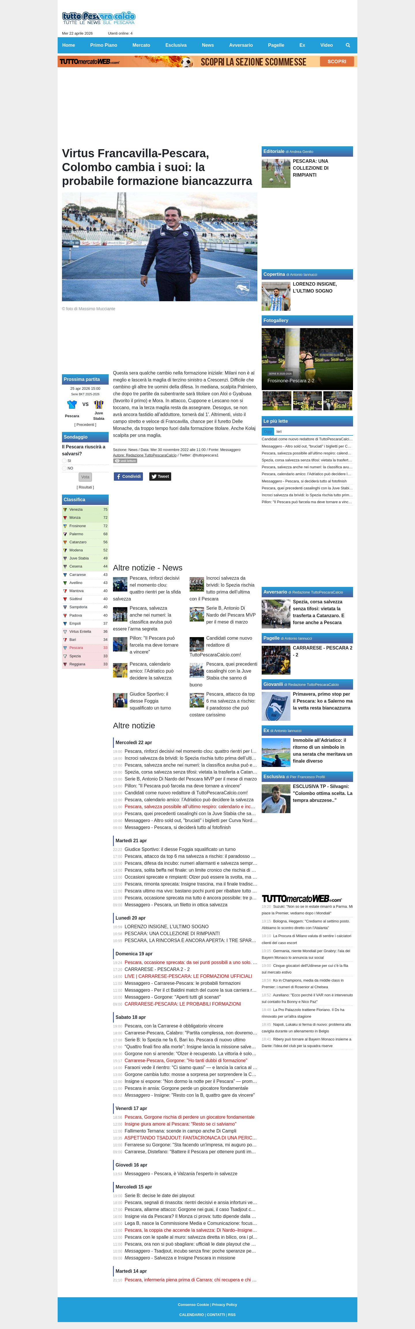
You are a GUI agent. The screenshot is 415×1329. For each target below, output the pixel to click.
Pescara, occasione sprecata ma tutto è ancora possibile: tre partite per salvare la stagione (217, 897)
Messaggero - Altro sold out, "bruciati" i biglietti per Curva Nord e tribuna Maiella (206, 820)
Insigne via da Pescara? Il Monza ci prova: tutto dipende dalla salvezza (197, 1216)
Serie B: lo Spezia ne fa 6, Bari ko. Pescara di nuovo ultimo (185, 1039)
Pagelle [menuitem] (276, 45)
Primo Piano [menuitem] (103, 45)
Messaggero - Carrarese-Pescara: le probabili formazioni (183, 983)
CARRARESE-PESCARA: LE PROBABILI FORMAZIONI (183, 1004)
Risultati (85, 487)
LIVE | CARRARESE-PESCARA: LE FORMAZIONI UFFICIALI (188, 976)
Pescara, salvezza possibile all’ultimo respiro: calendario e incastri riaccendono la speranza (218, 806)
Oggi (268, 431)
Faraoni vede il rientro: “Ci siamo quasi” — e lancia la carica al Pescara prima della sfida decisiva (224, 1067)
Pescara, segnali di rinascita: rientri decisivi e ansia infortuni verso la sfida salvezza (209, 1202)
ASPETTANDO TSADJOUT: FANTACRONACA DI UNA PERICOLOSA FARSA (204, 1137)
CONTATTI (216, 1315)
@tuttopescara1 (206, 455)
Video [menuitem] (326, 45)
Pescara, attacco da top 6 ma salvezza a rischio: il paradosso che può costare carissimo (215, 856)
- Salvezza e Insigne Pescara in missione (180, 1257)
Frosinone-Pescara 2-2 (290, 380)
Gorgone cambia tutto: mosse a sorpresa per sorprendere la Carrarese (197, 1074)
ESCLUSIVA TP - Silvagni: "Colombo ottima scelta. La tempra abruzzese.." (322, 793)
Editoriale (273, 151)
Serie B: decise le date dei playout (160, 1195)
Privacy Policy (224, 1304)
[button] (85, 477)
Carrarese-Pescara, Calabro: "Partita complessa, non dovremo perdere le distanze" (210, 1032)
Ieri (279, 431)
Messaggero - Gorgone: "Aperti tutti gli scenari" (173, 997)
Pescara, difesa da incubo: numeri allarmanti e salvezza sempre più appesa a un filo (211, 863)
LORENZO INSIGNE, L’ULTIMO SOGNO (167, 926)
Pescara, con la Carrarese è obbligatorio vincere (174, 1025)
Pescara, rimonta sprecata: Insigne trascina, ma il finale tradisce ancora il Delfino (207, 883)
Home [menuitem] (68, 45)
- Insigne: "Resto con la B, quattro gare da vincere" (190, 1095)
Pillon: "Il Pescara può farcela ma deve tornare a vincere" (154, 645)
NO (70, 468)
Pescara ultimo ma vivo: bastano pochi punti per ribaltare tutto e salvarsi (198, 890)
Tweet (160, 476)
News (132, 450)
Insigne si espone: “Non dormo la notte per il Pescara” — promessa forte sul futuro (209, 1081)
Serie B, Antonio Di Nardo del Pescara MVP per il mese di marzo (231, 615)
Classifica (74, 499)
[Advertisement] (185, 522)
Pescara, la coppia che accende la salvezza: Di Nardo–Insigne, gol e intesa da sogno (212, 1230)
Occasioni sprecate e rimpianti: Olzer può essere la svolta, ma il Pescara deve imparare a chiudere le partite (235, 877)
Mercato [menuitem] (141, 45)
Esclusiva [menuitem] (176, 45)
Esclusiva (274, 776)
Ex (266, 730)
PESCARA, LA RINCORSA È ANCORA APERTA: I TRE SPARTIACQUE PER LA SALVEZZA (219, 940)
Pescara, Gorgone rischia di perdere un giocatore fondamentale (190, 1117)
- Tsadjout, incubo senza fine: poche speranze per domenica (199, 1250)
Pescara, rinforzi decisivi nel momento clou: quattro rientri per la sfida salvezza (205, 751)
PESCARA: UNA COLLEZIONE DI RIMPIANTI (172, 933)
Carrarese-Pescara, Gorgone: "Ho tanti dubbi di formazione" (186, 1060)
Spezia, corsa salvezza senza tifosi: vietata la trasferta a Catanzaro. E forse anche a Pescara (220, 772)
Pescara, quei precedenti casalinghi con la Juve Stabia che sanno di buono (201, 813)
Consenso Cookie (193, 1304)
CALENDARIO (191, 1315)
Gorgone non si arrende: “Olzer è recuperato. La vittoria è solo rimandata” (200, 1053)
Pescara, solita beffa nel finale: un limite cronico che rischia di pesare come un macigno (214, 870)
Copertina (274, 274)
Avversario (275, 591)
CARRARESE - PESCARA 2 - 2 (157, 969)
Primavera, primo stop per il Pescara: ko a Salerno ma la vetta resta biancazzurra (322, 701)
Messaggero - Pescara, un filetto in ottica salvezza (176, 904)
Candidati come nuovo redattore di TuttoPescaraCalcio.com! (221, 646)
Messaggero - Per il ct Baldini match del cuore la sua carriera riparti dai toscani (205, 990)
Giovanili (273, 684)
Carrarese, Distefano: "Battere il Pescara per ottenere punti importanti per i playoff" (209, 1151)
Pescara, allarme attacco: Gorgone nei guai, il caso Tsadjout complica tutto (201, 1209)
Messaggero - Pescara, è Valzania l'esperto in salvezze (181, 1173)
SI (69, 460)
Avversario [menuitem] (241, 45)
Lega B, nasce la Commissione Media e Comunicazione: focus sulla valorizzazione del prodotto (222, 1223)
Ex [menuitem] (302, 45)
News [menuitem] (208, 45)
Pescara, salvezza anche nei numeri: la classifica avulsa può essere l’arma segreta (209, 765)
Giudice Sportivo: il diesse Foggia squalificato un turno (150, 701)
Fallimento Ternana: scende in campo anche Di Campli (180, 1130)
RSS (231, 1315)
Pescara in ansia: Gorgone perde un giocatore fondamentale (186, 1088)
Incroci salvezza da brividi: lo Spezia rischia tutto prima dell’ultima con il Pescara (206, 758)
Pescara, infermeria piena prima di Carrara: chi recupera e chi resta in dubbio (203, 1279)
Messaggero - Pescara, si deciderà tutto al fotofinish (178, 827)
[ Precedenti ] (85, 424)
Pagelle (271, 638)
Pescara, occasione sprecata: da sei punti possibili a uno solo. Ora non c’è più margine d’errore (222, 962)
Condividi (128, 476)
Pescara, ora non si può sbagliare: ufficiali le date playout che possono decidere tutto (211, 1244)
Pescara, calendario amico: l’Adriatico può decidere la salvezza (151, 671)
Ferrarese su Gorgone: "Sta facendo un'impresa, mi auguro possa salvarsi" (201, 1144)
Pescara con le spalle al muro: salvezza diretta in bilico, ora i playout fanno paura (207, 1237)
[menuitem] (348, 45)
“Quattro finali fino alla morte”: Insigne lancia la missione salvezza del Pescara (204, 1046)
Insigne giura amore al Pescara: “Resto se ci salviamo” (181, 1124)
